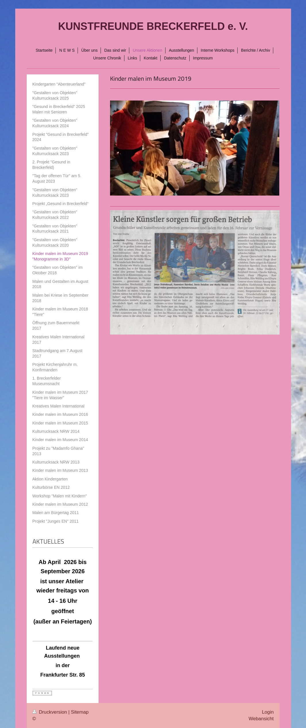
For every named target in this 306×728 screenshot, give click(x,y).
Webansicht (261, 718)
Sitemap (80, 712)
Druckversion (50, 712)
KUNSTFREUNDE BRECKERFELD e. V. (153, 26)
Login (268, 712)
